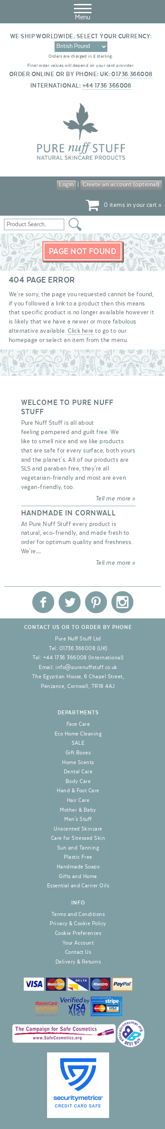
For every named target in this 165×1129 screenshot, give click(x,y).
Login (66, 184)
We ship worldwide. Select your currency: (81, 36)
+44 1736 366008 (107, 85)
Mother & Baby (78, 810)
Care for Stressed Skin (78, 838)
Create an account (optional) (121, 184)
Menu (83, 10)
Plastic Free (78, 857)
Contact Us (78, 952)
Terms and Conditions (78, 914)
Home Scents (78, 762)
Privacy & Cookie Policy (78, 923)
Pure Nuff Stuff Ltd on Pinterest (96, 602)
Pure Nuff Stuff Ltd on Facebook (43, 602)
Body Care (78, 781)
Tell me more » (115, 498)
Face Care (78, 724)
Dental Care (78, 772)
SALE (78, 743)
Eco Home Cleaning (78, 734)
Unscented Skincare (78, 829)
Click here (81, 331)
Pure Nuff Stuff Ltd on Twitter (70, 602)
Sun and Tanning (78, 848)
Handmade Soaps (78, 867)
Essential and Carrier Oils (78, 886)
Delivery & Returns (78, 962)
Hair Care (78, 800)
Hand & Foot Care (78, 790)
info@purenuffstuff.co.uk (86, 667)
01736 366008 (132, 74)
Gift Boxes (78, 753)
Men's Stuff (78, 819)
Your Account (78, 943)
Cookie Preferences (78, 933)
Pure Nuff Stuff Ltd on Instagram (122, 602)
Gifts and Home (78, 876)
